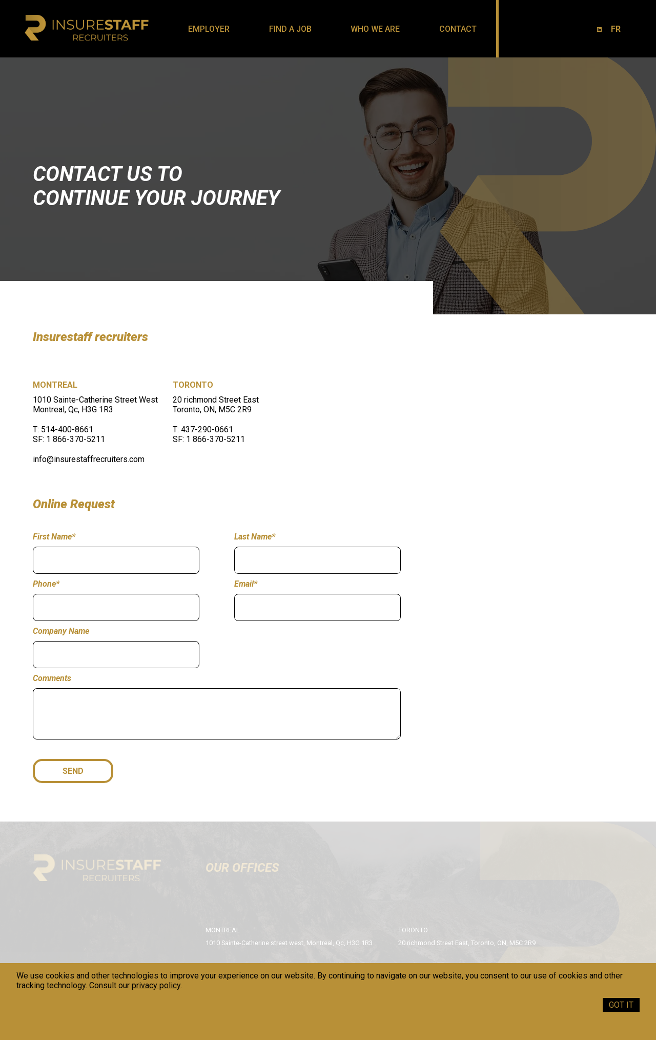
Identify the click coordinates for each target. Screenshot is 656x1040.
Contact (458, 29)
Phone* (46, 584)
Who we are (375, 29)
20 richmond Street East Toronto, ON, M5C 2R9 (216, 404)
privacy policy (156, 985)
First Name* (54, 537)
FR (616, 29)
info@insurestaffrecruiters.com (89, 459)
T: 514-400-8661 (63, 429)
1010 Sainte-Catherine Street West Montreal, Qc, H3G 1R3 (95, 404)
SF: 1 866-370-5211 (69, 439)
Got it (621, 1005)
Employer (209, 29)
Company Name (61, 631)
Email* (245, 584)
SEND (73, 771)
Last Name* (254, 537)
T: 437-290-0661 (203, 429)
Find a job (290, 29)
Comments (52, 678)
